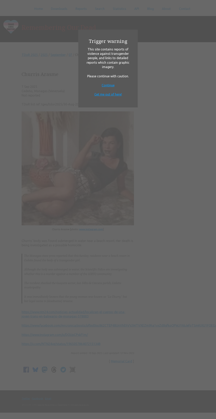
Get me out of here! (108, 94)
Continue (108, 85)
